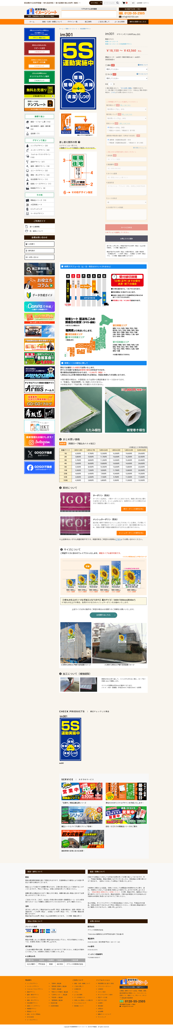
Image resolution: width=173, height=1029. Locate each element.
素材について (142, 65)
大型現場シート (36, 205)
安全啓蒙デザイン (85, 29)
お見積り (30, 244)
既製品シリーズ (30, 1011)
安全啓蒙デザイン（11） (40, 179)
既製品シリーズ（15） (39, 200)
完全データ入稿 (101, 997)
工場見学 (99, 989)
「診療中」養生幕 (55, 989)
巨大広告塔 (29, 1017)
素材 (109, 65)
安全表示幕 (53, 1003)
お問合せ (99, 1008)
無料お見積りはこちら (138, 22)
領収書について (78, 1006)
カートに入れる (126, 227)
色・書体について (36, 231)
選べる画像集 (35, 227)
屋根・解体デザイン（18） (41, 166)
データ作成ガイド (78, 997)
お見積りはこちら (103, 615)
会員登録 (139, 3)
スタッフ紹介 (101, 992)
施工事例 (88, 22)
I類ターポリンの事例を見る (133, 509)
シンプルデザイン (31, 983)
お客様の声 (76, 989)
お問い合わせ (32, 257)
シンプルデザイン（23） (40, 146)
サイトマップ (101, 1017)
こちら (113, 92)
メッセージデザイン (32, 986)
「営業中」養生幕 (55, 983)
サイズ (109, 74)
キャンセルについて (79, 1003)
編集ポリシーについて (103, 1014)
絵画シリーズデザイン (32, 1006)
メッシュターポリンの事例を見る (131, 533)
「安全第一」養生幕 (56, 997)
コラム (75, 992)
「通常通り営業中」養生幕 (58, 986)
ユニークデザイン (31, 997)
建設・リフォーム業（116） (41, 122)
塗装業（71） (36, 134)
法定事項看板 (54, 1006)
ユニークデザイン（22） (40, 171)
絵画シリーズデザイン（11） (41, 184)
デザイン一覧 (72, 22)
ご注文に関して (104, 22)
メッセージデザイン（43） (41, 150)
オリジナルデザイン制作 (104, 994)
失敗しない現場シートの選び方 (82, 1000)
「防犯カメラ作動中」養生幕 (58, 992)
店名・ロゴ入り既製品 (32, 1014)
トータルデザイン (37, 213)
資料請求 (30, 251)
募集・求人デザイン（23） (41, 175)
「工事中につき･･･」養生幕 (58, 994)
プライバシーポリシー (103, 986)
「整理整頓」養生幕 (56, 1000)
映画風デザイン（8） (38, 188)
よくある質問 (119, 22)
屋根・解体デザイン (32, 994)
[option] (78, 71)
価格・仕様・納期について (52, 22)
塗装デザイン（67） (38, 162)
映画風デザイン (30, 1008)
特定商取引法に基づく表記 (105, 983)
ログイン (146, 3)
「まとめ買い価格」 (126, 88)
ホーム (31, 22)
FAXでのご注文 (101, 1000)
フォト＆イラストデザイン (34, 989)
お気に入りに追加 (126, 239)
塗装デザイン (30, 992)
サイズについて (141, 74)
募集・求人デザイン (32, 1000)
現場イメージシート (71, 29)
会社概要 (99, 1011)
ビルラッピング (36, 209)
